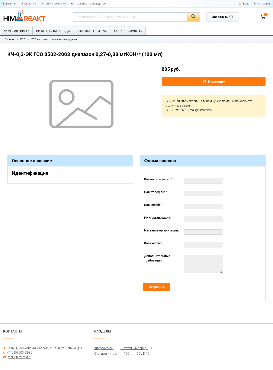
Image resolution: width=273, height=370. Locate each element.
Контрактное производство (88, 3)
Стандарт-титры (92, 31)
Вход (243, 3)
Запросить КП (222, 17)
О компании (28, 3)
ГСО (115, 31)
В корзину (213, 81)
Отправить (157, 287)
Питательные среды (53, 31)
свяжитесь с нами (179, 105)
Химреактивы (15, 31)
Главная (9, 39)
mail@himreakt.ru (201, 110)
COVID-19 (135, 31)
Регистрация (261, 3)
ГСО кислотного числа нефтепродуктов (54, 39)
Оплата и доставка (53, 3)
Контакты (9, 3)
